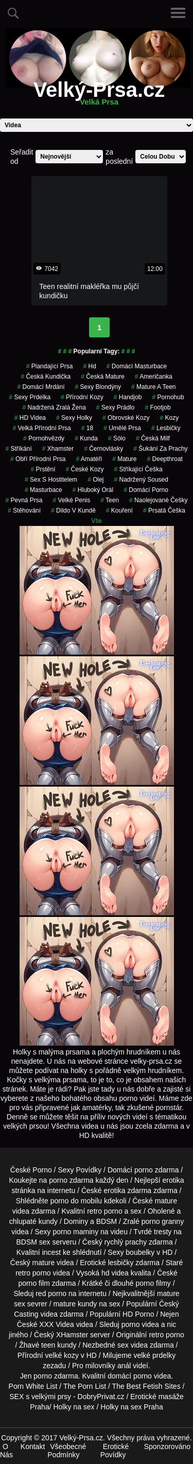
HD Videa (30, 417)
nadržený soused (141, 479)
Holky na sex (73, 1407)
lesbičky (121, 1262)
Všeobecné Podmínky (66, 1450)
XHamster (72, 1335)
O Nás (6, 1450)
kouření (119, 510)
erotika (173, 1180)
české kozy (84, 469)
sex (123, 1345)
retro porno (104, 1211)
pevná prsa (23, 500)
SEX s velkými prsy (40, 1396)
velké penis (72, 500)
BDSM (106, 1221)
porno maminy (75, 1232)
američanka (153, 376)
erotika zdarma (128, 1190)
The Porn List (84, 1386)
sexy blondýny (98, 386)
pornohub (168, 397)
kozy (169, 417)
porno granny (163, 1221)
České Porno (31, 1170)
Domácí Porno (146, 489)
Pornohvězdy (43, 438)
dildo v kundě (73, 510)
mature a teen (153, 386)
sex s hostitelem (51, 479)
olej (95, 479)
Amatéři (89, 459)
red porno (51, 1293)
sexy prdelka (29, 397)
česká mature (103, 376)
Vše (96, 520)
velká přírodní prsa (41, 428)
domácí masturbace (137, 366)
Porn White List (33, 1386)
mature (166, 1201)
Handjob (128, 397)
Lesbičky (166, 428)
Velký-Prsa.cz (99, 96)
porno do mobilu (76, 1201)
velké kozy (62, 1355)
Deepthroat (165, 459)
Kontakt (33, 1446)
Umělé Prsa (122, 428)
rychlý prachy (125, 1242)
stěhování (24, 510)
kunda (86, 438)
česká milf (153, 438)
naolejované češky (158, 500)
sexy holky (74, 417)
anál (124, 1365)
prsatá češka (164, 510)
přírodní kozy (82, 397)
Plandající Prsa (49, 366)
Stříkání (18, 448)
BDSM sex (33, 1242)
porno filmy (152, 1283)
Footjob (158, 407)
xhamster (58, 448)
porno (143, 1170)
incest (51, 1252)
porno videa (140, 1324)
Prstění (42, 469)
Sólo (117, 438)
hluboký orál (93, 489)
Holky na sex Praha (131, 1407)
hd (89, 366)
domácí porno (130, 1376)
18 (87, 428)
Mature (124, 459)
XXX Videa (56, 1324)
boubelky (140, 1252)
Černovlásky (103, 448)
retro (156, 1335)
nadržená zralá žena (53, 407)
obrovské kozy (125, 417)
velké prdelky (154, 1355)
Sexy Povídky (79, 1170)
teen (109, 500)
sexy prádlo (115, 407)
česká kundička (46, 376)
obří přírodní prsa (37, 459)
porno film (33, 1283)
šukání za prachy (160, 448)
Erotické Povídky (114, 1450)
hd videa (115, 1273)
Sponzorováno (167, 1446)
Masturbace (43, 489)
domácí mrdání (41, 386)
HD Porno (138, 1314)
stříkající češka (138, 469)
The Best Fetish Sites (146, 1386)
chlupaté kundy (33, 1221)
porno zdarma (71, 1180)
